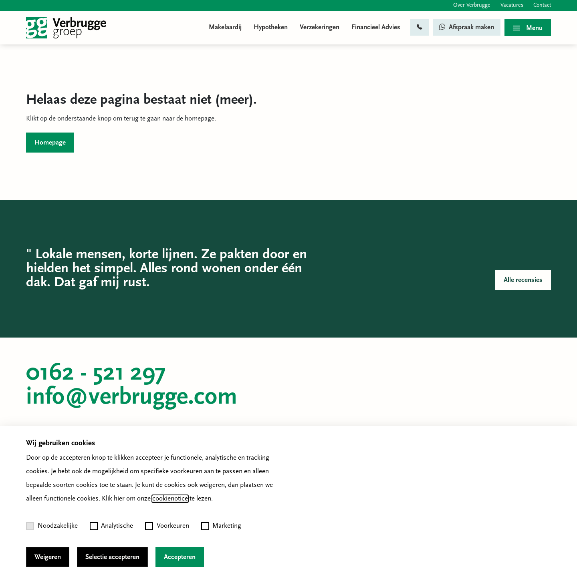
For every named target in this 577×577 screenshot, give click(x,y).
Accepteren (180, 557)
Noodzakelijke (52, 526)
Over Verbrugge (471, 5)
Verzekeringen (319, 27)
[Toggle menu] (527, 27)
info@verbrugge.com (131, 398)
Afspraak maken (466, 27)
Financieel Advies (375, 27)
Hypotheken (271, 27)
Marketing (221, 526)
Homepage (50, 142)
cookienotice (170, 498)
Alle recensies (523, 280)
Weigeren (47, 557)
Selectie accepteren (112, 557)
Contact (542, 5)
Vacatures (511, 5)
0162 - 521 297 (96, 374)
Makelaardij (225, 27)
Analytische (111, 526)
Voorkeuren (167, 526)
